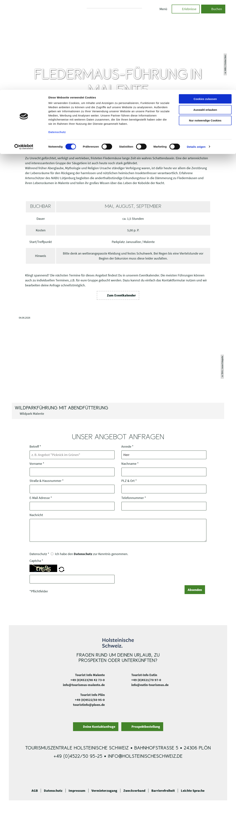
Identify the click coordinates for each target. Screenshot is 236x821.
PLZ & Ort (129, 481)
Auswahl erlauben (205, 20)
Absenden (195, 590)
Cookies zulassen (205, 9)
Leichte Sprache (192, 791)
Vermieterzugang (104, 791)
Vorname (37, 463)
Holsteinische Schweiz (60, 125)
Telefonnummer (133, 498)
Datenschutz (83, 554)
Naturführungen (153, 125)
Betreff (35, 446)
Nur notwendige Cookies (205, 30)
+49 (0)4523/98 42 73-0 (87, 680)
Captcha (36, 561)
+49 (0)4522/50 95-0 (90, 700)
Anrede (127, 446)
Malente (96, 125)
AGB (35, 791)
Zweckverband (134, 791)
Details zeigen (196, 56)
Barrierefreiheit (163, 791)
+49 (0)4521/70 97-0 (146, 680)
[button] (118, 295)
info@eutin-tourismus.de (150, 685)
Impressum (77, 791)
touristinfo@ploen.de (89, 705)
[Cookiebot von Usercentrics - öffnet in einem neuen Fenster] (24, 57)
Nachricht (36, 515)
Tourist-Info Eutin (144, 675)
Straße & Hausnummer (47, 481)
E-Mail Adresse (41, 498)
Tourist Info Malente (90, 675)
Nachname (130, 463)
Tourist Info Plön (92, 695)
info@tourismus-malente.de (84, 685)
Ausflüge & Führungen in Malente (122, 125)
